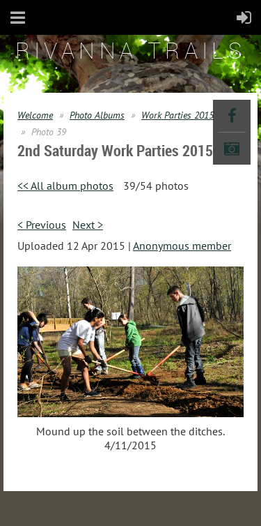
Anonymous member (182, 246)
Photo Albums (97, 115)
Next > (87, 225)
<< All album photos (65, 186)
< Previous (41, 225)
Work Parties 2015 (177, 115)
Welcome (35, 115)
